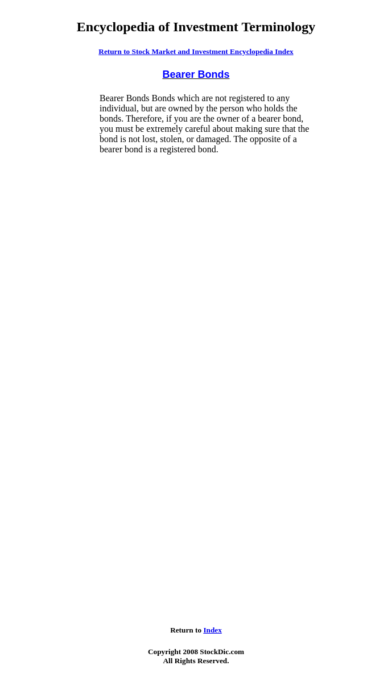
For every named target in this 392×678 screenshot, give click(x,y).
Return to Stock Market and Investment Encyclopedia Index (195, 51)
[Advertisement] (51, 263)
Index (212, 630)
